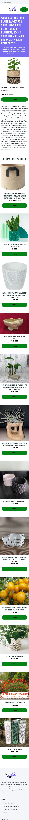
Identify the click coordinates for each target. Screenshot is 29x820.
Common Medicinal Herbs (11, 809)
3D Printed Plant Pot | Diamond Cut (14, 501)
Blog (5, 812)
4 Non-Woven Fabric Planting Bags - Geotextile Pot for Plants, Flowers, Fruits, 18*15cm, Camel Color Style (14, 196)
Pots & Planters (19, 88)
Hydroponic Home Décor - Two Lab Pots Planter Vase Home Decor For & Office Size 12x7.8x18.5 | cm (14, 387)
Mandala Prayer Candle (14, 749)
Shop (24, 9)
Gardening (12, 88)
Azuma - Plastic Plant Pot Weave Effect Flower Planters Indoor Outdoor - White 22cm (14, 295)
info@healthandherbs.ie (7, 2)
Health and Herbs (9, 803)
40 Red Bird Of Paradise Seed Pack (14, 703)
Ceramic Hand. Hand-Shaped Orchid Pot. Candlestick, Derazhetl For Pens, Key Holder (14, 559)
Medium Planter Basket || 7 (14, 656)
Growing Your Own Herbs (11, 806)
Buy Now (14, 99)
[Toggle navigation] (3, 9)
